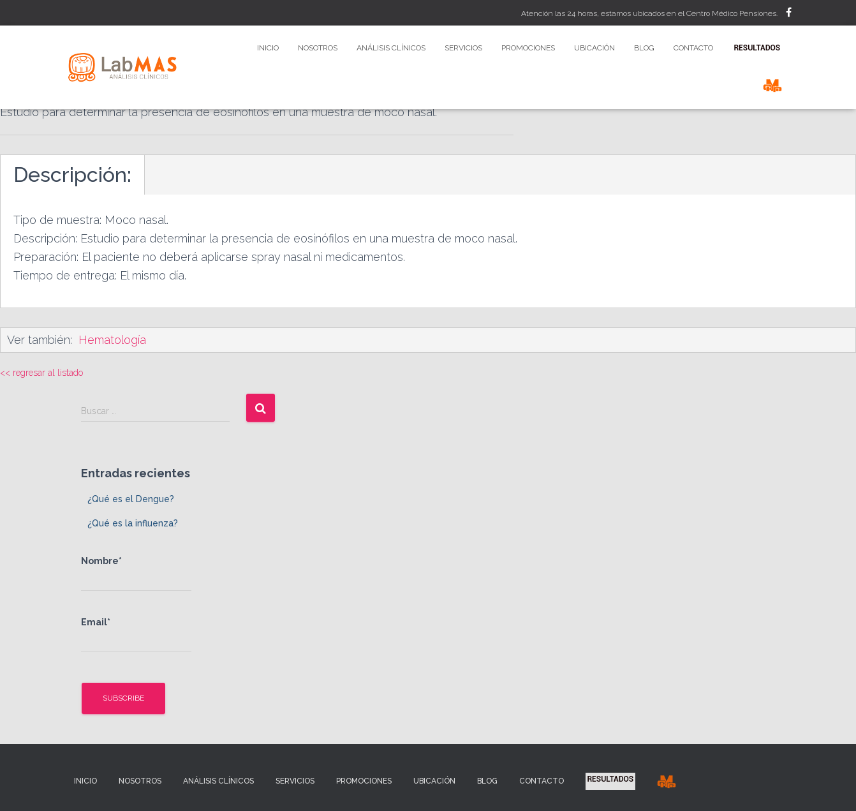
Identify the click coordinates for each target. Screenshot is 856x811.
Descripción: (72, 174)
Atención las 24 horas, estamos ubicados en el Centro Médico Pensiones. (649, 13)
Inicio (268, 47)
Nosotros (317, 47)
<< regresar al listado (41, 373)
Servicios (463, 47)
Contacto (693, 47)
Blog (644, 47)
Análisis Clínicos (391, 47)
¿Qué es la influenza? (132, 523)
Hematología (112, 339)
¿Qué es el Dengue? (130, 499)
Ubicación (594, 47)
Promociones (528, 47)
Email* (136, 635)
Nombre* (136, 574)
